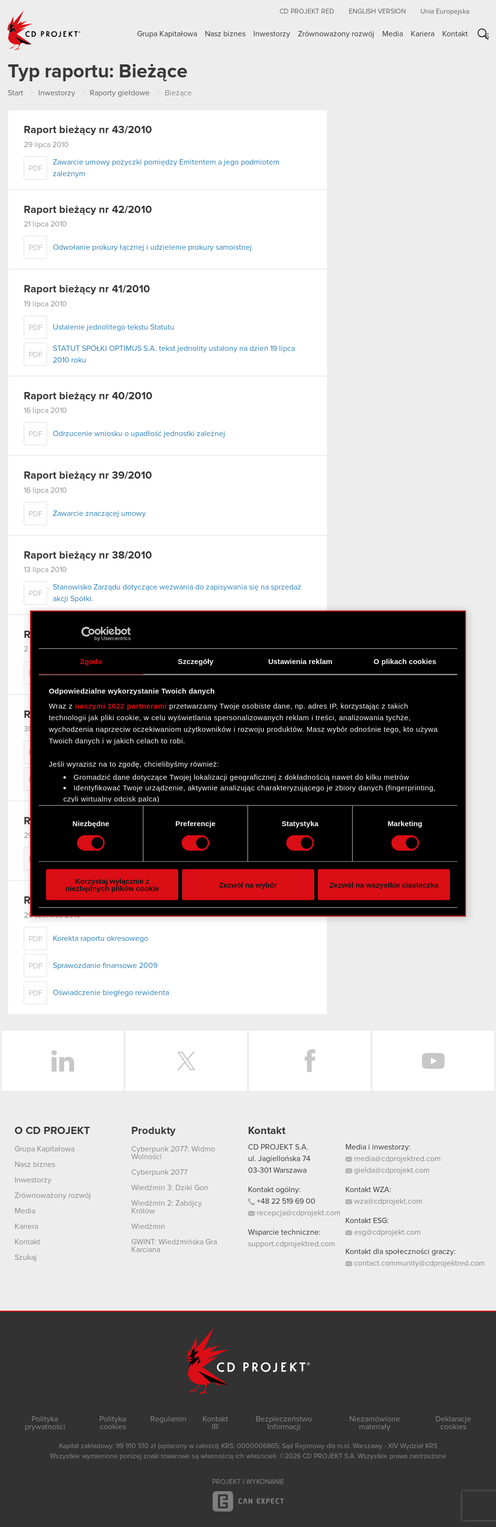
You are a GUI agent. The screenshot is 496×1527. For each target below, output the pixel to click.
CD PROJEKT (44, 30)
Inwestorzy (271, 34)
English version (377, 11)
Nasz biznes (225, 34)
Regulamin (168, 1419)
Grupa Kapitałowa (167, 34)
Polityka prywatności (45, 1423)
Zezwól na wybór (248, 884)
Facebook (310, 1061)
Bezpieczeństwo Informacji (284, 1423)
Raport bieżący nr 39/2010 (88, 475)
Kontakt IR (215, 1423)
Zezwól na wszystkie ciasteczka (383, 884)
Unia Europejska (444, 11)
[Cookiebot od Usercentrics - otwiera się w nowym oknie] (88, 633)
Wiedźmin (148, 1226)
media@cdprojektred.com (393, 1159)
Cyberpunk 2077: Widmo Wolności (173, 1153)
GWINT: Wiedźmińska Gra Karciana (174, 1246)
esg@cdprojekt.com (383, 1232)
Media (392, 34)
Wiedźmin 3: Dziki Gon (169, 1188)
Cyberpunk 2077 (159, 1172)
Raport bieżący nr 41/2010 (87, 289)
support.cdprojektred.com (291, 1244)
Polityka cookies (112, 1423)
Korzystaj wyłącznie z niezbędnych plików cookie (112, 884)
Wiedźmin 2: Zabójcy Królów (166, 1207)
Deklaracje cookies (453, 1423)
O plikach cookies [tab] (404, 661)
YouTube (433, 1061)
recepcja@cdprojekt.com (294, 1213)
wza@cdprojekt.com (383, 1201)
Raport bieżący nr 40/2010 (88, 396)
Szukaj (487, 36)
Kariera (422, 34)
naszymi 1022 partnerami (121, 706)
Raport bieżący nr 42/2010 (88, 210)
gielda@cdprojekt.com (387, 1170)
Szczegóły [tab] (195, 661)
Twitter (186, 1061)
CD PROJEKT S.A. (278, 1147)
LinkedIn (63, 1061)
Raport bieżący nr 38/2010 (88, 555)
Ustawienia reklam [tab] (300, 661)
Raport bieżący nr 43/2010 (88, 130)
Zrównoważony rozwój (336, 34)
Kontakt (455, 34)
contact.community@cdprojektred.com (415, 1263)
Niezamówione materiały (374, 1423)
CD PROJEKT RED (306, 11)
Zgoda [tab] (91, 661)
